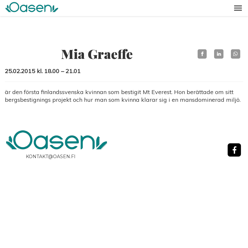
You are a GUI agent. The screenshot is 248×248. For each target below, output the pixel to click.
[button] (238, 8)
